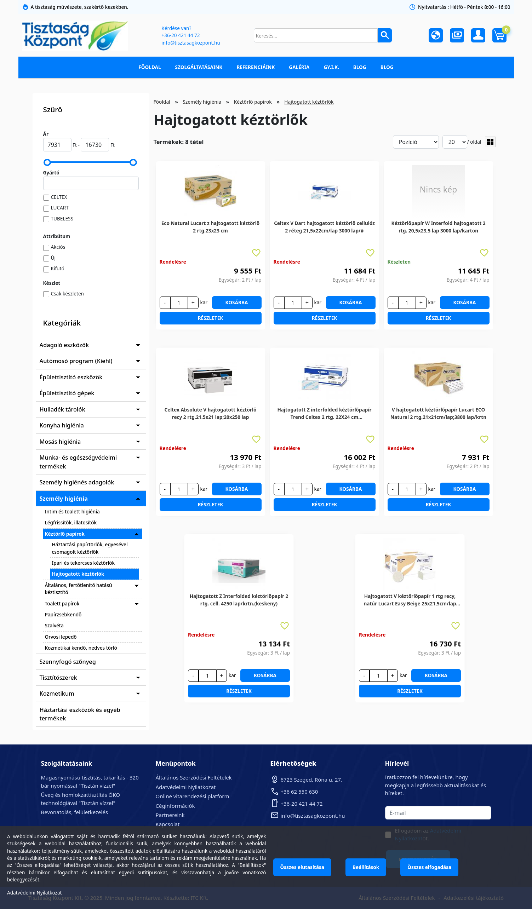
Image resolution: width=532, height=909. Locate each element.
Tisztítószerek (58, 677)
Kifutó (57, 268)
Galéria (299, 67)
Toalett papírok (62, 603)
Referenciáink (255, 67)
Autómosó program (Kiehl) (76, 361)
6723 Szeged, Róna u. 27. (312, 779)
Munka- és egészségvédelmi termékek (78, 462)
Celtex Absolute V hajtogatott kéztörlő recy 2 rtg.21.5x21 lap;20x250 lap (210, 413)
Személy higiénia (64, 498)
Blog (359, 67)
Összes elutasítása (302, 867)
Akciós (58, 246)
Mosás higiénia (60, 441)
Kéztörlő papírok (65, 533)
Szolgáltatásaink (199, 67)
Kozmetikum (57, 693)
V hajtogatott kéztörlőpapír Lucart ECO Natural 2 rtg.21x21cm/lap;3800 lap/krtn (438, 413)
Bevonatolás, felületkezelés (74, 812)
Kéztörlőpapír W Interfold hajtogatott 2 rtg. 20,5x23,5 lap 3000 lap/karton (438, 227)
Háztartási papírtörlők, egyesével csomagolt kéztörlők (90, 548)
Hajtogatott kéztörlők (78, 573)
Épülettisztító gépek (67, 393)
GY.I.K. (331, 67)
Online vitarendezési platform (192, 796)
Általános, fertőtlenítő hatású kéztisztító (78, 589)
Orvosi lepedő (61, 636)
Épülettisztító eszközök (71, 377)
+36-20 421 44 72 (180, 35)
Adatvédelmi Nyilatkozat (186, 786)
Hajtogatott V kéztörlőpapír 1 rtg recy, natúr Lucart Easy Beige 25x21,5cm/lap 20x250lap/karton (410, 600)
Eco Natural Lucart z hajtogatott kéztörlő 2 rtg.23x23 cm (210, 227)
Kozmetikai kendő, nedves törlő (81, 647)
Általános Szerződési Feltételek (194, 777)
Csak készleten (67, 293)
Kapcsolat (168, 824)
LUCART (60, 207)
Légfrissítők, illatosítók (71, 522)
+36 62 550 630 (299, 791)
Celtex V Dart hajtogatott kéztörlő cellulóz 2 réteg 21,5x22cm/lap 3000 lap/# (324, 227)
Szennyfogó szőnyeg (68, 662)
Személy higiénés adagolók (77, 482)
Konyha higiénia (62, 425)
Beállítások (366, 867)
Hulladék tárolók (62, 409)
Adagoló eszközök (64, 345)
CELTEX (59, 197)
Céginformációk (175, 805)
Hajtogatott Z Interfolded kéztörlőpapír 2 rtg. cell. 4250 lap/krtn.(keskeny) (239, 599)
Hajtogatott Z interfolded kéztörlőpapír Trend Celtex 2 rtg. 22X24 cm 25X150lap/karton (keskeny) (324, 413)
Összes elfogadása (429, 867)
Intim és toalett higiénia (72, 511)
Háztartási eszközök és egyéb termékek (80, 714)
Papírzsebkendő (63, 614)
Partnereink (170, 814)
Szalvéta (54, 625)
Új (53, 257)
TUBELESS (62, 218)
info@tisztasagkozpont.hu (190, 42)
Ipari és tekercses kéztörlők (83, 562)
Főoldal (149, 67)
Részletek (210, 318)
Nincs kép (438, 189)
